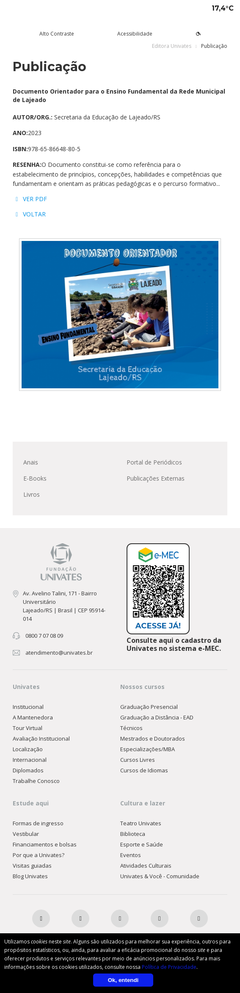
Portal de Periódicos (154, 462)
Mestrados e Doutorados (152, 738)
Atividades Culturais (145, 865)
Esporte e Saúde (141, 844)
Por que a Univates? (38, 855)
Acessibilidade (134, 33)
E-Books (35, 478)
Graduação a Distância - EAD (156, 717)
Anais (30, 462)
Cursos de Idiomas (144, 770)
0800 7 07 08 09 (44, 635)
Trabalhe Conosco (36, 781)
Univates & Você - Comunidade (159, 876)
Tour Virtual (27, 728)
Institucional (28, 707)
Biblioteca (132, 834)
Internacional (30, 759)
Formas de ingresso (38, 823)
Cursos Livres (137, 759)
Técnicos (131, 728)
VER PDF (30, 199)
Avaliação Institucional (41, 738)
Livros (31, 494)
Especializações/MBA (147, 749)
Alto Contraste (56, 33)
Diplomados (28, 770)
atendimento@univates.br (59, 652)
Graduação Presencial (149, 707)
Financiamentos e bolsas (45, 844)
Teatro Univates (140, 823)
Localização (28, 749)
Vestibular (26, 834)
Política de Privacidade (169, 967)
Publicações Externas (156, 478)
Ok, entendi (123, 980)
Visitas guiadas (32, 865)
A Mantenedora (33, 717)
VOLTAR (29, 214)
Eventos (130, 855)
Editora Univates (171, 46)
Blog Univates (30, 876)
